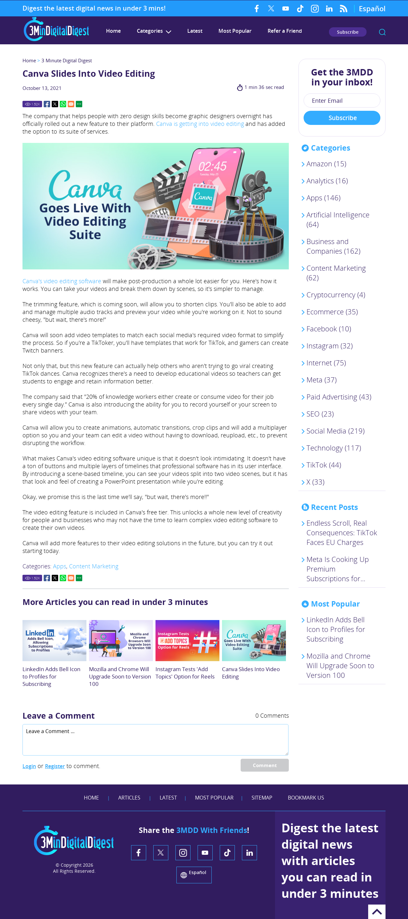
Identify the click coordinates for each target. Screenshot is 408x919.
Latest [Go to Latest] (194, 30)
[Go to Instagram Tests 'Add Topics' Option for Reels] (187, 640)
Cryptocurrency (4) (335, 294)
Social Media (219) (335, 430)
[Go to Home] (56, 40)
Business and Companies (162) (333, 246)
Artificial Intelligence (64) (337, 219)
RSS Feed (343, 8)
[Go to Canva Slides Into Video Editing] (254, 640)
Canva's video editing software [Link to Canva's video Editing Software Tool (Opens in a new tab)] (61, 281)
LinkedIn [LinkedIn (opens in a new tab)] (329, 8)
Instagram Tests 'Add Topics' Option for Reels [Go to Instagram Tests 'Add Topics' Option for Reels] (185, 672)
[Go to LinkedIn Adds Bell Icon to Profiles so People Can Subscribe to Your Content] (54, 640)
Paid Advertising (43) (338, 396)
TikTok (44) (323, 464)
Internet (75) (326, 362)
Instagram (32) (329, 345)
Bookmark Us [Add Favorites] (306, 797)
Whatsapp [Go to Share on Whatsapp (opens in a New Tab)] (63, 104)
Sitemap (262, 797)
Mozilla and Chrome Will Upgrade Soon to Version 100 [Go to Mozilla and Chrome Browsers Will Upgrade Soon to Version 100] (120, 676)
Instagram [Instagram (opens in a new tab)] (314, 8)
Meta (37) (321, 379)
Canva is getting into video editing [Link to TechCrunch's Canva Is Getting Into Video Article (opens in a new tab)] (200, 123)
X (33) (315, 481)
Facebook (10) (328, 328)
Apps (59, 566)
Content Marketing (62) (336, 272)
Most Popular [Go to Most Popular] (235, 30)
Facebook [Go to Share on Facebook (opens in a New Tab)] (47, 104)
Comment (265, 765)
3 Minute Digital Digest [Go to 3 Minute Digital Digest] (66, 60)
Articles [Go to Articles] (129, 797)
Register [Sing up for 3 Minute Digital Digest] (55, 766)
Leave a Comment (58, 715)
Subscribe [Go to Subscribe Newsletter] (348, 32)
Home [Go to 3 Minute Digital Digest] (113, 30)
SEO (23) (320, 413)
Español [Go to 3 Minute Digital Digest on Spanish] (372, 8)
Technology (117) (333, 447)
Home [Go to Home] (29, 60)
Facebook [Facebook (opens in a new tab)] (257, 8)
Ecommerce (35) (332, 311)
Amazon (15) (326, 163)
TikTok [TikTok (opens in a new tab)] (300, 8)
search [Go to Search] (382, 32)
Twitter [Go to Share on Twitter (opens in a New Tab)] (55, 104)
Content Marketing (93, 566)
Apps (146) (323, 197)
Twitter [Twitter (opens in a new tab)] (271, 8)
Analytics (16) (327, 180)
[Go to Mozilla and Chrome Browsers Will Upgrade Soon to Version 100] (121, 640)
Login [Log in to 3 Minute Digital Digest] (29, 766)
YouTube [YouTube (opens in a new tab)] (286, 8)
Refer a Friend (285, 30)
